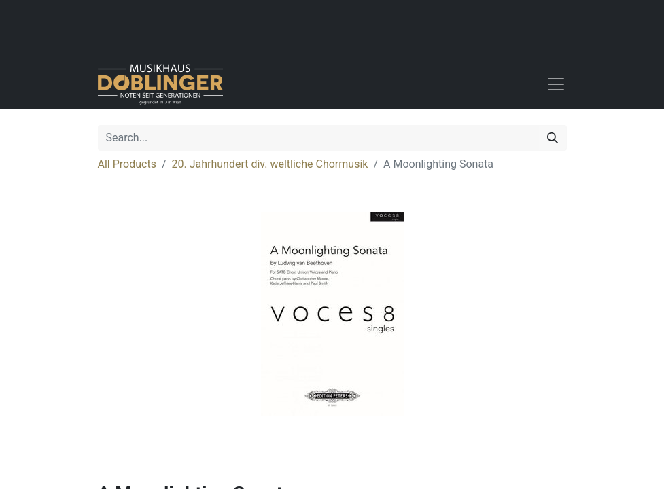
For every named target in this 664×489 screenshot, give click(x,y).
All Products (127, 164)
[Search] (552, 138)
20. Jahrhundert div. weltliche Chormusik (270, 164)
